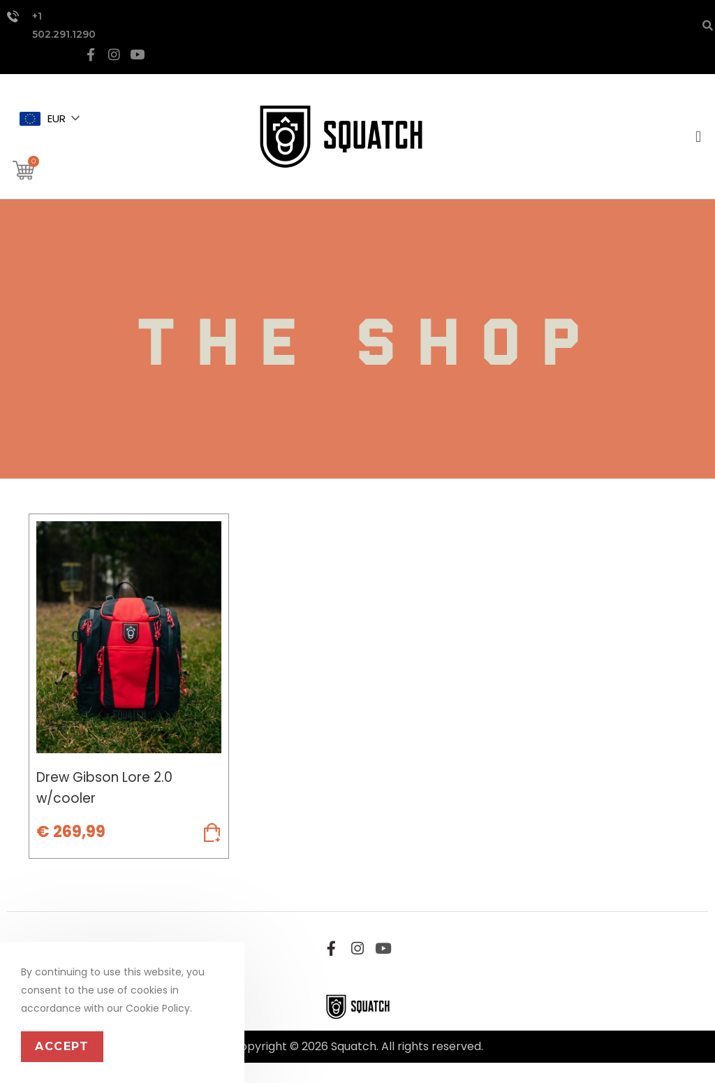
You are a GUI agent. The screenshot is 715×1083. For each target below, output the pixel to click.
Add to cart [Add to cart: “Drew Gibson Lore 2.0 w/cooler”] (128, 858)
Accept (62, 1046)
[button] (696, 142)
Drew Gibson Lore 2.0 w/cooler (109, 795)
